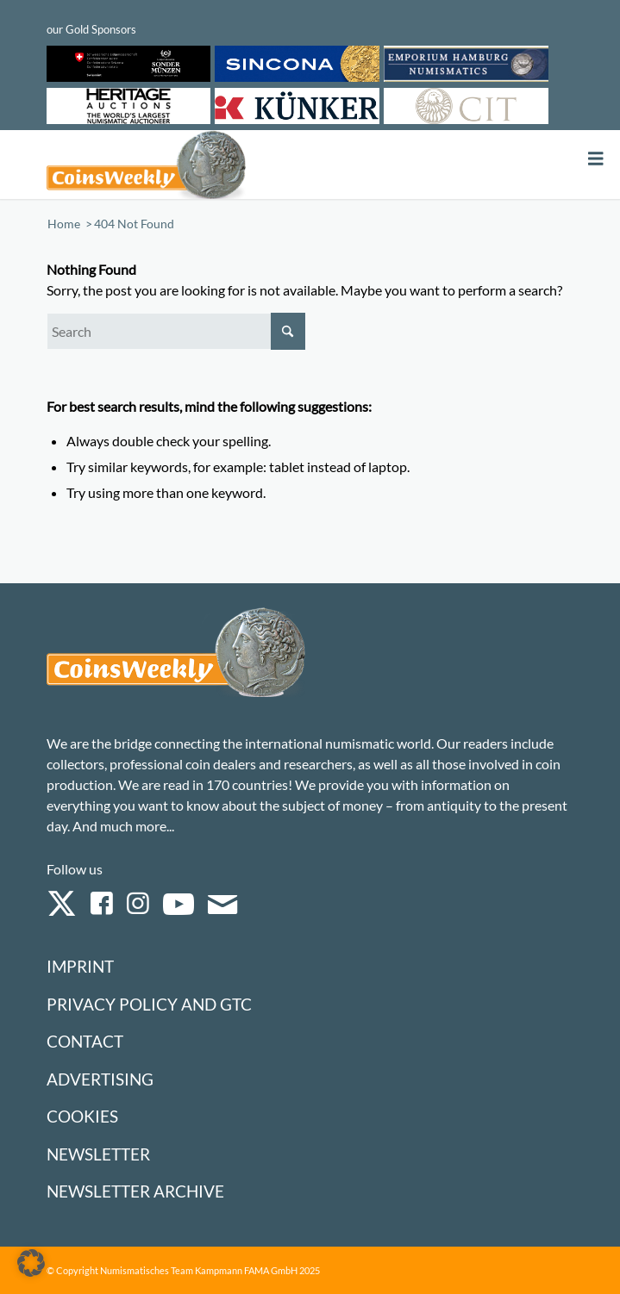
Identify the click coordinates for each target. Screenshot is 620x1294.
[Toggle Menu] (596, 159)
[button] (31, 1263)
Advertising (100, 1079)
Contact (85, 1041)
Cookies (82, 1116)
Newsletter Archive (135, 1191)
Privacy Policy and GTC (149, 1004)
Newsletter (98, 1154)
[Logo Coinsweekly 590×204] (205, 164)
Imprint (80, 966)
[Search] (176, 331)
